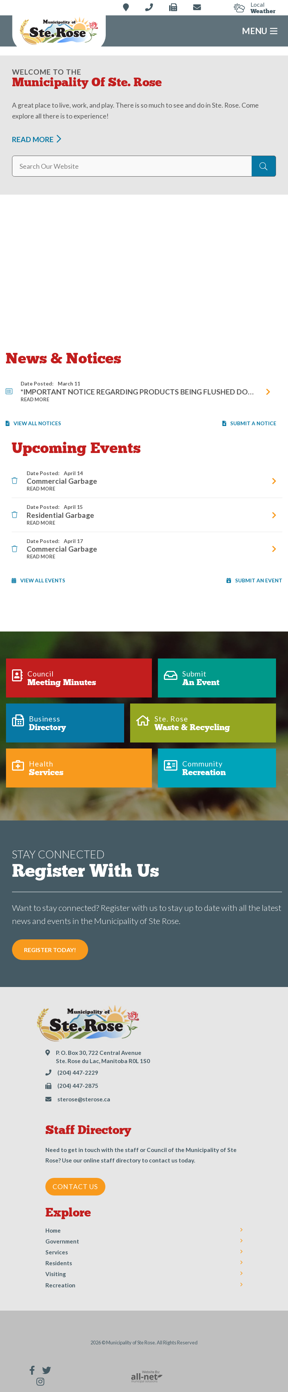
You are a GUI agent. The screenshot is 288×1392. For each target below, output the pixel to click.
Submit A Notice (249, 423)
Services (56, 1252)
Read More (33, 139)
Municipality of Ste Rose (59, 32)
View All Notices (33, 423)
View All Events (38, 581)
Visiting (55, 1273)
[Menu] (144, 30)
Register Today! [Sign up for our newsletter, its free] (50, 949)
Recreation (60, 1285)
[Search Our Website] (144, 166)
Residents (58, 1263)
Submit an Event (254, 581)
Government (62, 1241)
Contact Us (75, 1187)
